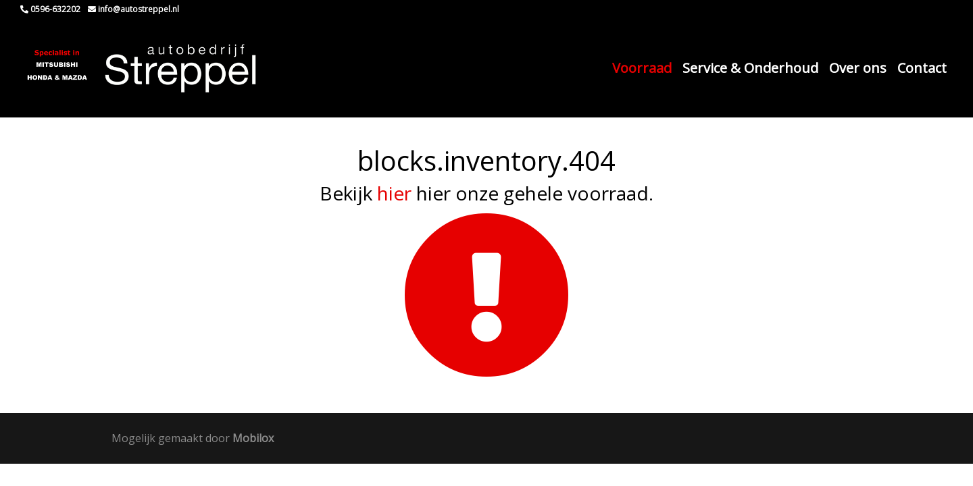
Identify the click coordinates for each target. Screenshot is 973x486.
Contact (922, 68)
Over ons (858, 68)
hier (394, 193)
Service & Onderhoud (750, 68)
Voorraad (642, 68)
